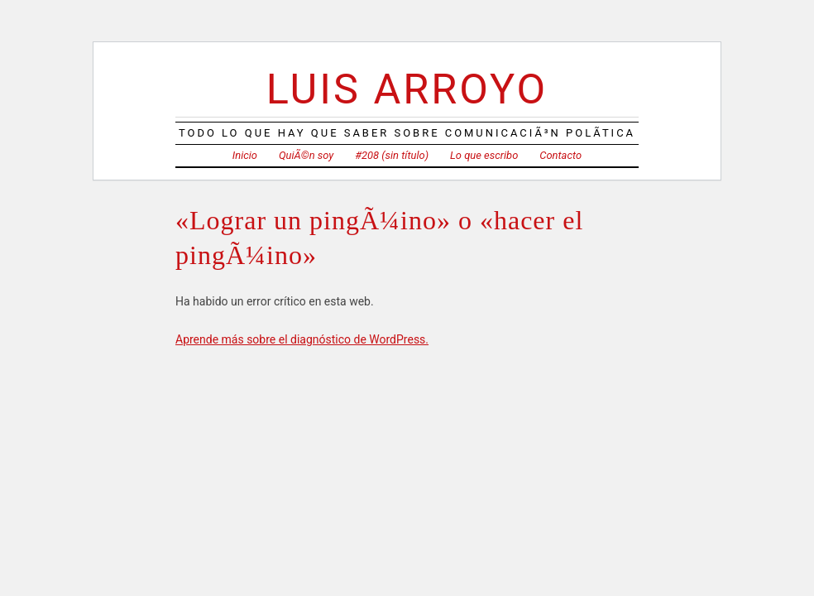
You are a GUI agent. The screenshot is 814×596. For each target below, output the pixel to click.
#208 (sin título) (392, 155)
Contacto (560, 155)
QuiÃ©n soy (306, 155)
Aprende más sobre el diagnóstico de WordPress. (302, 339)
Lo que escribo (484, 155)
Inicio (244, 155)
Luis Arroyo (407, 89)
